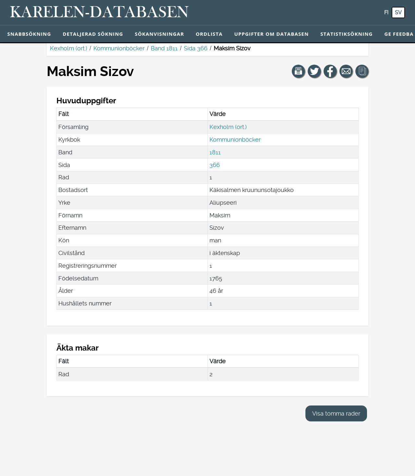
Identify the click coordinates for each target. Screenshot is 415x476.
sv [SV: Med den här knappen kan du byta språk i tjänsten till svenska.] (398, 12)
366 (214, 164)
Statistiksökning (346, 34)
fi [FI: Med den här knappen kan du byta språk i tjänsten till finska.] (386, 12)
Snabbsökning (29, 34)
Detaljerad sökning (93, 34)
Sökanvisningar (159, 34)
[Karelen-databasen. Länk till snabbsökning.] (99, 13)
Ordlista (209, 34)
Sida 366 (196, 48)
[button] (298, 71)
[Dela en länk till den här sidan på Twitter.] (314, 71)
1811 (215, 152)
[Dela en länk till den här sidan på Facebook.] (330, 71)
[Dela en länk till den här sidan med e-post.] (345, 71)
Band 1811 (164, 48)
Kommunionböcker (119, 48)
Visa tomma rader (336, 413)
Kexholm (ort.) (68, 48)
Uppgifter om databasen (271, 34)
